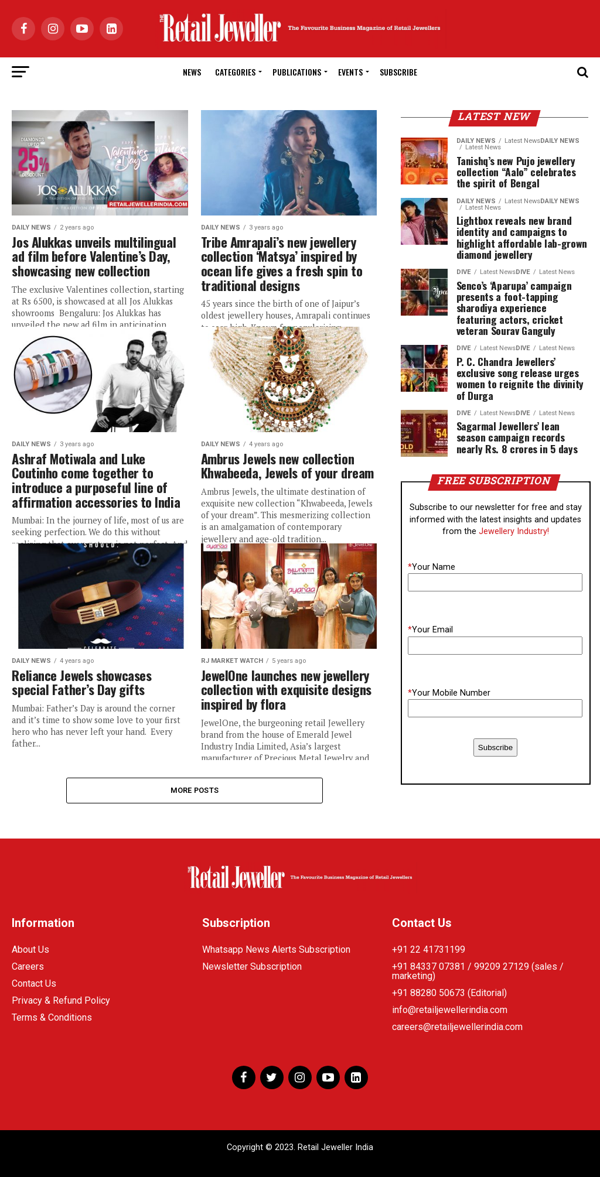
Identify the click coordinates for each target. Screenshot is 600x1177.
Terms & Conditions (52, 1017)
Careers (28, 966)
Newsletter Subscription (252, 966)
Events (350, 72)
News (192, 72)
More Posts (195, 790)
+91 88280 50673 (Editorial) (449, 992)
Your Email (430, 630)
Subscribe (398, 72)
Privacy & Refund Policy (61, 1000)
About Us (30, 949)
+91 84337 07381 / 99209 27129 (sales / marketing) (478, 971)
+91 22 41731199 (428, 949)
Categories (235, 72)
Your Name (431, 567)
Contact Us (34, 983)
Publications (296, 72)
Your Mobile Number (449, 693)
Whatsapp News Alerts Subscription (276, 949)
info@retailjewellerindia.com (449, 1009)
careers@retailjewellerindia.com (457, 1026)
